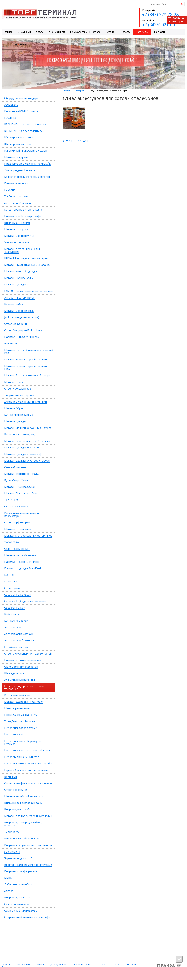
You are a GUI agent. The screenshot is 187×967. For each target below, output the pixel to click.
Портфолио (80, 91)
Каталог (100, 964)
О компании (23, 964)
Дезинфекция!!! (58, 964)
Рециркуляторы (81, 964)
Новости (131, 964)
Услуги (40, 964)
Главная (66, 91)
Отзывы (116, 964)
